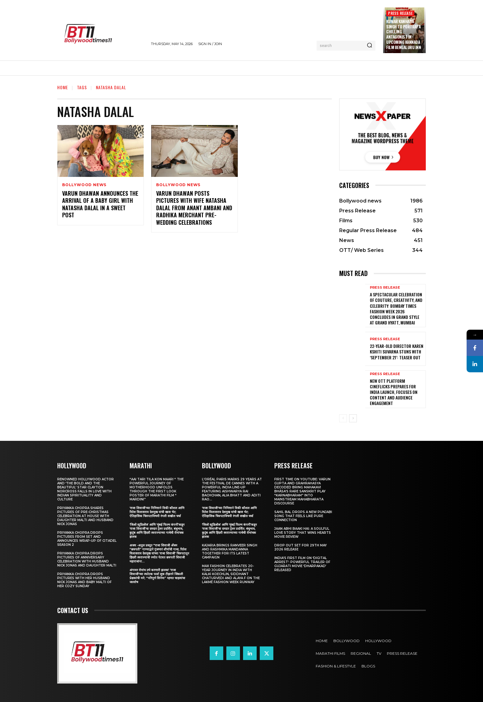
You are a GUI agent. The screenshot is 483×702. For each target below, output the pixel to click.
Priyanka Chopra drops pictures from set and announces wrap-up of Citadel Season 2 (87, 539)
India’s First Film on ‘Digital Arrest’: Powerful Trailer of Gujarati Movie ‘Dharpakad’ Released (302, 564)
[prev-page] (343, 418)
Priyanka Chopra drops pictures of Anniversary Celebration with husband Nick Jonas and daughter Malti (86, 559)
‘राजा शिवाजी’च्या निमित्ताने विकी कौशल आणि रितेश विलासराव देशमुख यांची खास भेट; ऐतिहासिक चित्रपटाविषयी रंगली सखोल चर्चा (157, 512)
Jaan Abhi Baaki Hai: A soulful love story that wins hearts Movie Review (302, 533)
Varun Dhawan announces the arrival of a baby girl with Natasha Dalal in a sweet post (100, 204)
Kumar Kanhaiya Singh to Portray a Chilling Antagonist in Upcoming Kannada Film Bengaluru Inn (403, 34)
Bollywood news (84, 185)
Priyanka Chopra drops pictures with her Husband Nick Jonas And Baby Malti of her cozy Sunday (84, 580)
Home (62, 87)
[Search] (369, 46)
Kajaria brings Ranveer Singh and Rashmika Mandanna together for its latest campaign (229, 551)
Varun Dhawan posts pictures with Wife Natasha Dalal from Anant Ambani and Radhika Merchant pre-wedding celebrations (194, 207)
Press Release (400, 13)
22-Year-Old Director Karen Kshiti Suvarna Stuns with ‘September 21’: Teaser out (396, 351)
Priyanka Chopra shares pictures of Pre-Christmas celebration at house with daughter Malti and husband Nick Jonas (85, 516)
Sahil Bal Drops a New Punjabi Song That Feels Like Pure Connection (303, 516)
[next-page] (353, 418)
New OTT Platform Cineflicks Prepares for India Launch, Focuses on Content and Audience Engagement (393, 392)
